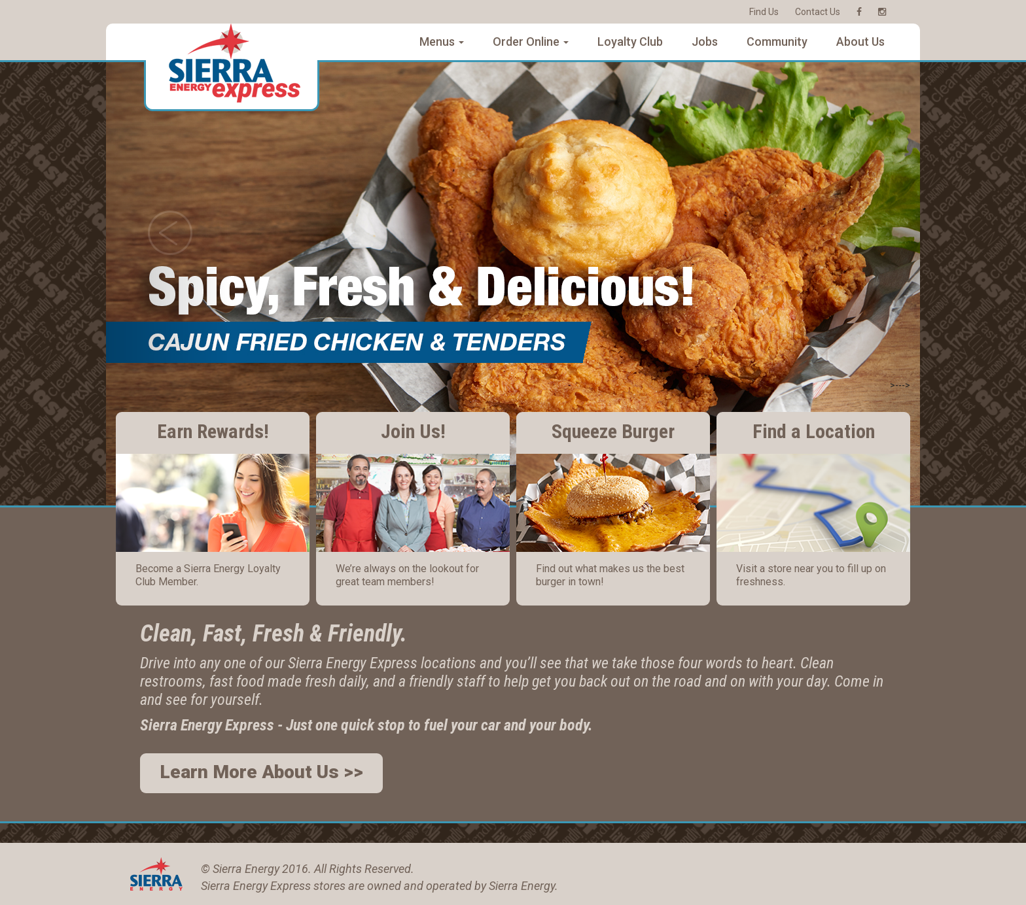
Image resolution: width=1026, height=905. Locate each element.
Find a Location (813, 431)
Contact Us (817, 12)
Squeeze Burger (613, 431)
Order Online (531, 41)
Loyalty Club (630, 41)
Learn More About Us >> (261, 772)
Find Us (764, 12)
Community (777, 41)
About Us (860, 41)
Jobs (705, 41)
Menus (441, 41)
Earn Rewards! (213, 431)
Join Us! (413, 431)
